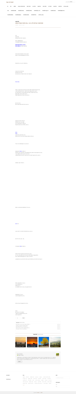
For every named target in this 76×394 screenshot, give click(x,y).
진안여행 (49, 378)
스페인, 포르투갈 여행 (21, 6)
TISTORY (38, 392)
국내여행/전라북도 (29, 10)
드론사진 (37, 377)
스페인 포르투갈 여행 (46, 377)
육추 (33, 380)
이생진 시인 (25, 378)
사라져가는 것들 (40, 14)
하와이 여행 (28, 6)
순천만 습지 (25, 380)
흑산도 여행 (44, 381)
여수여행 (29, 380)
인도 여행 (34, 6)
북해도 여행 (31, 381)
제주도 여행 (49, 381)
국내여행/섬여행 (13, 10)
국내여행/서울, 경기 (45, 10)
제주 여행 (35, 378)
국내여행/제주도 (33, 14)
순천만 (36, 381)
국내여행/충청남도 (18, 14)
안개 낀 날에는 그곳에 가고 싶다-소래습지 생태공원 (22, 324)
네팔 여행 (39, 6)
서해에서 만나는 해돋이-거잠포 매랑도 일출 (21, 325)
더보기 (24, 385)
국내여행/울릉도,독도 (61, 10)
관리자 (41, 392)
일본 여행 (54, 6)
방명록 (15, 6)
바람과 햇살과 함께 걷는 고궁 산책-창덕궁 (21, 326)
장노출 (46, 380)
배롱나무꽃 (32, 377)
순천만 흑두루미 (30, 383)
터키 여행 (49, 6)
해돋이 (43, 380)
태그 (11, 6)
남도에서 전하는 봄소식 (38, 383)
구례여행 (39, 378)
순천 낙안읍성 (38, 380)
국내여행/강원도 (53, 10)
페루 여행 (60, 6)
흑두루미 (27, 377)
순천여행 (39, 381)
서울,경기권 (17, 322)
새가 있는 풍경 (66, 6)
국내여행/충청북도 (10, 14)
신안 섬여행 (46, 383)
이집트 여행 (44, 6)
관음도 (41, 377)
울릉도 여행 (30, 378)
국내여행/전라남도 (21, 10)
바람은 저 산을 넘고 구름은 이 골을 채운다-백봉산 (22, 327)
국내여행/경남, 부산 (37, 10)
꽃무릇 (50, 383)
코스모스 (50, 380)
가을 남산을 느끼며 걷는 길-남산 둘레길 (21, 328)
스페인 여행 (44, 378)
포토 (8, 10)
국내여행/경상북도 (26, 14)
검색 (69, 378)
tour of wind (9, 2)
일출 (24, 377)
